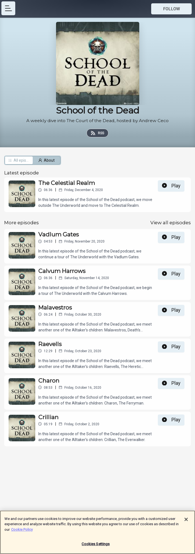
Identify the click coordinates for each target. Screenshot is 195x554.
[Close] (186, 522)
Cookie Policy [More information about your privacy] (22, 532)
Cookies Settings (96, 547)
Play (171, 186)
